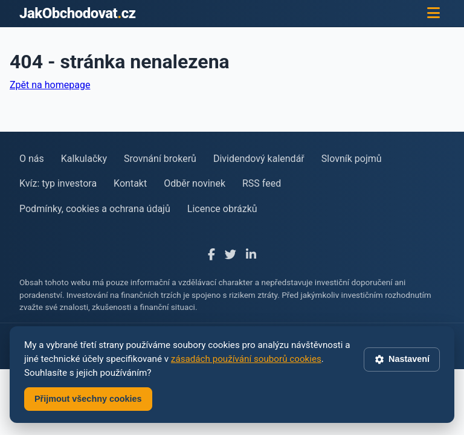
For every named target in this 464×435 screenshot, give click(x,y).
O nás (31, 158)
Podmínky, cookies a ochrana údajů (94, 208)
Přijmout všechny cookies (88, 399)
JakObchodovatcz (77, 13)
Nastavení (402, 359)
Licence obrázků (222, 208)
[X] (230, 255)
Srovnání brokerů (160, 158)
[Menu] (433, 13)
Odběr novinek (194, 183)
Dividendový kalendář (258, 158)
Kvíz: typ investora (58, 183)
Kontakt (130, 183)
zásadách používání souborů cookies (246, 358)
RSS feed (261, 183)
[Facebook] (211, 255)
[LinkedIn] (251, 255)
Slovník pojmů (351, 158)
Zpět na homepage (50, 85)
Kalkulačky (84, 158)
